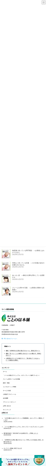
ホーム (5, 371)
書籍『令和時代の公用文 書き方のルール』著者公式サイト (23, 350)
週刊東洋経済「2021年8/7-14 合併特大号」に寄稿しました (21, 433)
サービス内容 (7, 390)
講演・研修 (6, 383)
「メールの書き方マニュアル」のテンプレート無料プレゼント (21, 375)
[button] (9, 338)
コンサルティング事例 (9, 387)
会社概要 (5, 398)
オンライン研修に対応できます (13, 448)
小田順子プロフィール (9, 394)
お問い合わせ (7, 406)
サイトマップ (7, 409)
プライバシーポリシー (9, 402)
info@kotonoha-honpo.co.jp (10, 334)
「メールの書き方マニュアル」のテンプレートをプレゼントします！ (24, 426)
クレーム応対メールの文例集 (11, 379)
